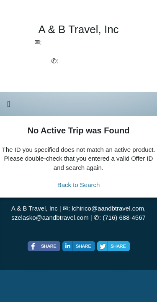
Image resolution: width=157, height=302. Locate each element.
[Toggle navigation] (8, 106)
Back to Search (78, 184)
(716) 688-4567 (124, 217)
